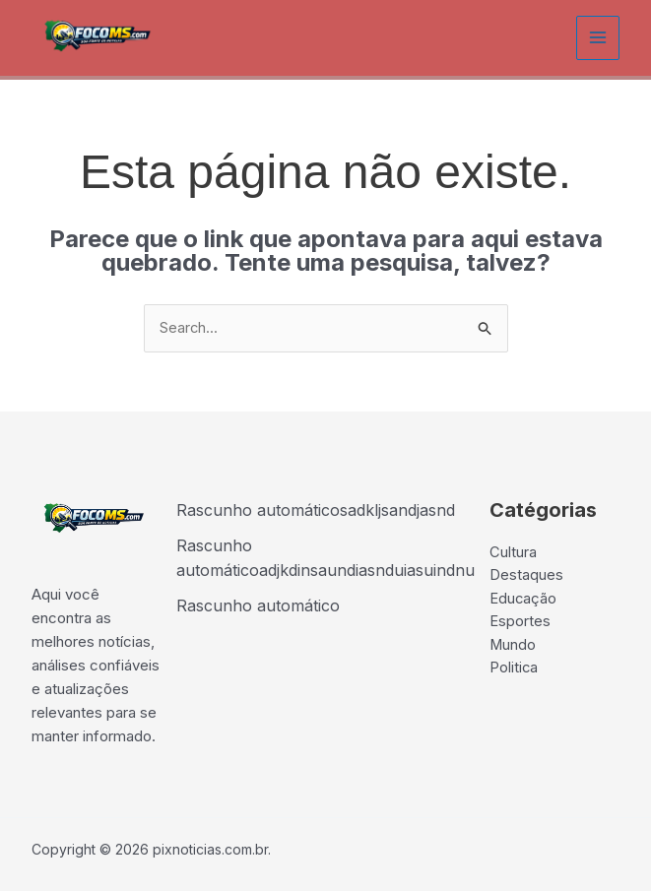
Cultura (513, 553)
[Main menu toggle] (598, 38)
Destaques (526, 577)
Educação (523, 601)
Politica (514, 672)
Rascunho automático (258, 605)
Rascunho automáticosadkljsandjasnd (315, 511)
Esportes (520, 624)
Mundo (513, 648)
